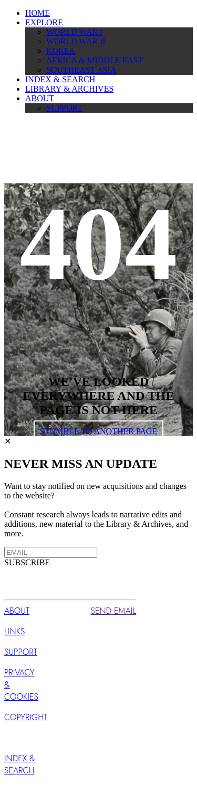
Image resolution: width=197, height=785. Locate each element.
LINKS (14, 631)
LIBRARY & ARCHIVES (69, 88)
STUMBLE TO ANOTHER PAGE (98, 431)
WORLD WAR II (76, 41)
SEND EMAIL (114, 611)
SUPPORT (64, 107)
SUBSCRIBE (27, 562)
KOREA (60, 50)
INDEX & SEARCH (60, 79)
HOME (37, 12)
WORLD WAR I (74, 31)
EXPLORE (44, 22)
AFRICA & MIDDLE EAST (94, 60)
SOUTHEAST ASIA (81, 69)
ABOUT (39, 98)
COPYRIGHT (25, 717)
